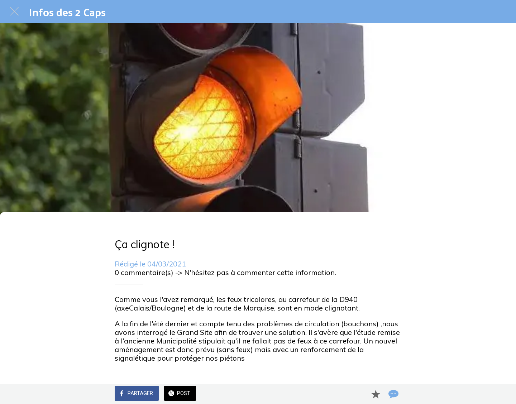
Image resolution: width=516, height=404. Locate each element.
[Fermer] (14, 11)
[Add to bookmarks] (375, 394)
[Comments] (392, 394)
